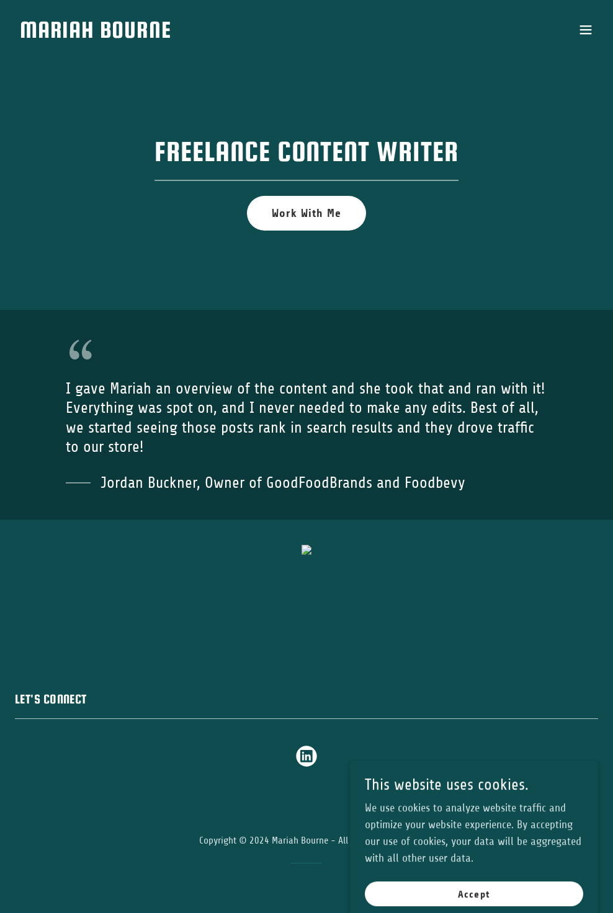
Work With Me (306, 213)
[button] (585, 29)
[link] (95, 34)
